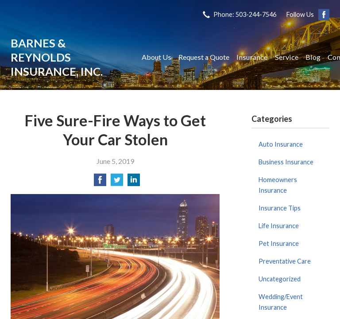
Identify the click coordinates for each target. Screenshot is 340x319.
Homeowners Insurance (278, 185)
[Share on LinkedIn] (134, 182)
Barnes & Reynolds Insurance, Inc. (57, 57)
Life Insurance (279, 226)
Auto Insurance (281, 144)
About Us (156, 57)
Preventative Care (285, 261)
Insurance (251, 57)
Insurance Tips (280, 208)
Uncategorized (280, 279)
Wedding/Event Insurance (281, 302)
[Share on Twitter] (117, 182)
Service (286, 57)
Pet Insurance (279, 243)
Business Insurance (286, 162)
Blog (313, 57)
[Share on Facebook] (100, 182)
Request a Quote (203, 57)
